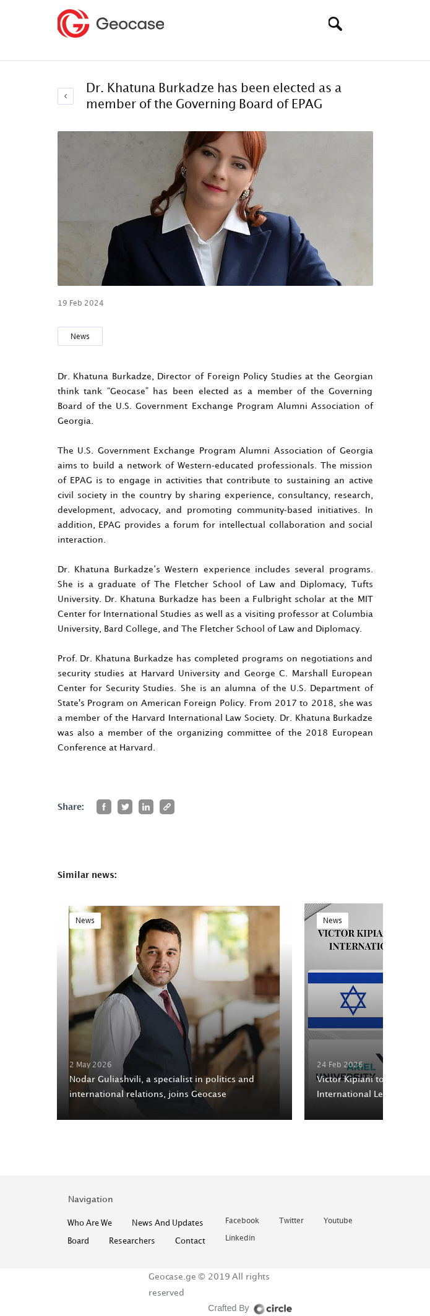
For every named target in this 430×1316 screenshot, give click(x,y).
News (80, 336)
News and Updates (168, 1222)
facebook (242, 1221)
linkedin (240, 1238)
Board (78, 1240)
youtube (338, 1221)
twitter (291, 1221)
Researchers (132, 1240)
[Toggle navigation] (364, 23)
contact (190, 1240)
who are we (89, 1222)
